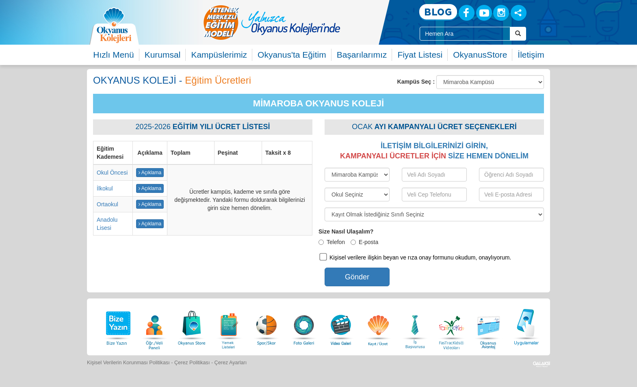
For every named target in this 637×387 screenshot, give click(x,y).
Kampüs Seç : (416, 81)
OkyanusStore (480, 54)
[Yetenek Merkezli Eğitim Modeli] (304, 22)
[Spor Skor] (266, 326)
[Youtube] (484, 13)
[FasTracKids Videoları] (451, 326)
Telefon (331, 242)
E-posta (364, 242)
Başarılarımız (362, 54)
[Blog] (438, 12)
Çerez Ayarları (230, 362)
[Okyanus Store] (192, 326)
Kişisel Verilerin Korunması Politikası (128, 362)
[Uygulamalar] (526, 326)
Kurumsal (163, 54)
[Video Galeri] (341, 326)
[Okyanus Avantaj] (489, 326)
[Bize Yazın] (117, 326)
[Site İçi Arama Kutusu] (465, 34)
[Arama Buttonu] (518, 34)
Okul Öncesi (112, 172)
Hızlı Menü (113, 54)
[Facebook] (466, 13)
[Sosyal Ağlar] (518, 13)
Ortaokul (107, 204)
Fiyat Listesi (419, 54)
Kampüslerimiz (219, 54)
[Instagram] (501, 13)
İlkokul (105, 188)
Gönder (357, 277)
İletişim (531, 54)
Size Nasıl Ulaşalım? (345, 231)
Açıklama (150, 172)
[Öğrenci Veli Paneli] (154, 326)
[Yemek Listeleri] (229, 326)
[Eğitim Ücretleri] (378, 326)
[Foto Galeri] (304, 326)
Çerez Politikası (192, 362)
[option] (304, 22)
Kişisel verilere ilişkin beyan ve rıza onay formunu (391, 257)
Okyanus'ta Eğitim (292, 54)
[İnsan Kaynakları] (415, 326)
